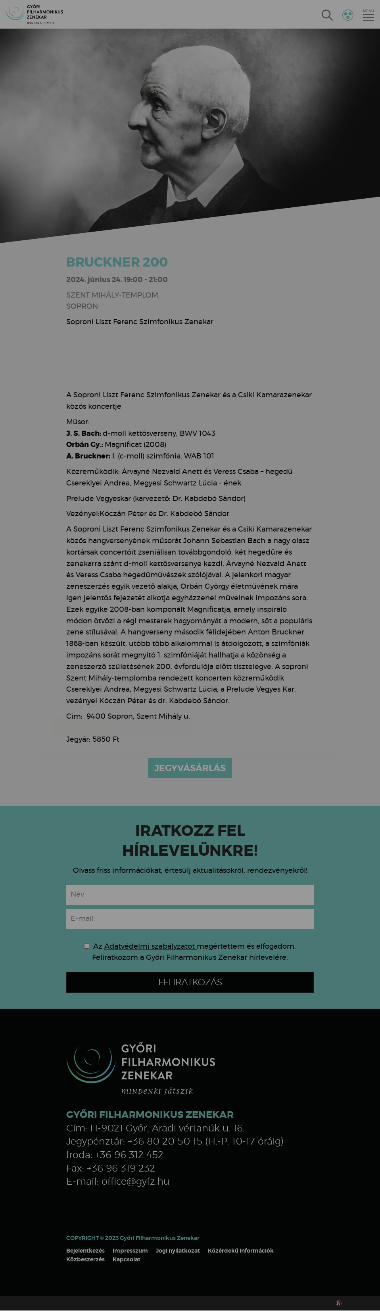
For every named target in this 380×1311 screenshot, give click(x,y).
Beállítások (156, 680)
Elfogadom (85, 680)
